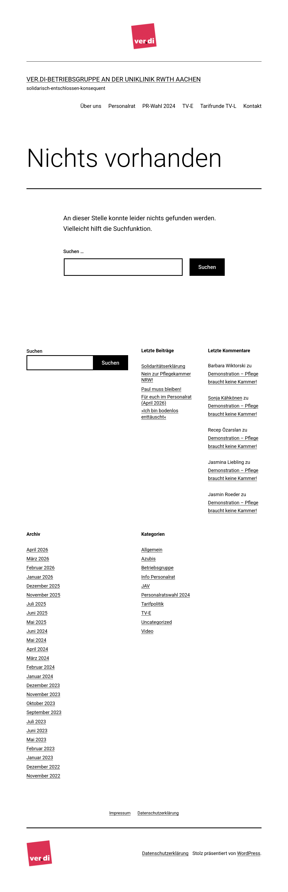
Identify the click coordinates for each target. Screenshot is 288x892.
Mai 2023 (36, 739)
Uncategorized (156, 622)
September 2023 (43, 712)
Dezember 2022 (43, 767)
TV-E (187, 106)
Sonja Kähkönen (225, 398)
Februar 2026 (40, 567)
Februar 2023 (40, 748)
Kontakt (252, 106)
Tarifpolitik (152, 604)
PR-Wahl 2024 (159, 106)
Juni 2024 (36, 631)
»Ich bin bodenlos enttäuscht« (159, 413)
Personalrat (121, 106)
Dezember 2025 (43, 586)
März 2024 (37, 658)
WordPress (248, 853)
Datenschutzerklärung (165, 853)
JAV (145, 586)
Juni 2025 (36, 613)
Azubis (148, 558)
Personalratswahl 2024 (165, 595)
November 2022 (43, 776)
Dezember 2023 (43, 685)
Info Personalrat (158, 577)
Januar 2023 (39, 757)
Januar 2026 (39, 577)
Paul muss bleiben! (161, 389)
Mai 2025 (36, 622)
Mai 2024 (36, 640)
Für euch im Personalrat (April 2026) (166, 400)
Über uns (90, 106)
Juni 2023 (36, 730)
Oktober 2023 (40, 703)
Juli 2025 (36, 604)
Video (147, 631)
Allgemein (152, 549)
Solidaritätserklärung (163, 366)
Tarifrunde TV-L (218, 106)
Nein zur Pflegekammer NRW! (166, 377)
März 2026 (37, 558)
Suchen (34, 351)
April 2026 (37, 549)
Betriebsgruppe (157, 567)
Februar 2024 (40, 667)
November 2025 (43, 595)
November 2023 (43, 694)
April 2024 (37, 649)
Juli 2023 (36, 721)
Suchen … (73, 251)
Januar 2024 (39, 676)
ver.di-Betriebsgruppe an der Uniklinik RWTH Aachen (113, 79)
